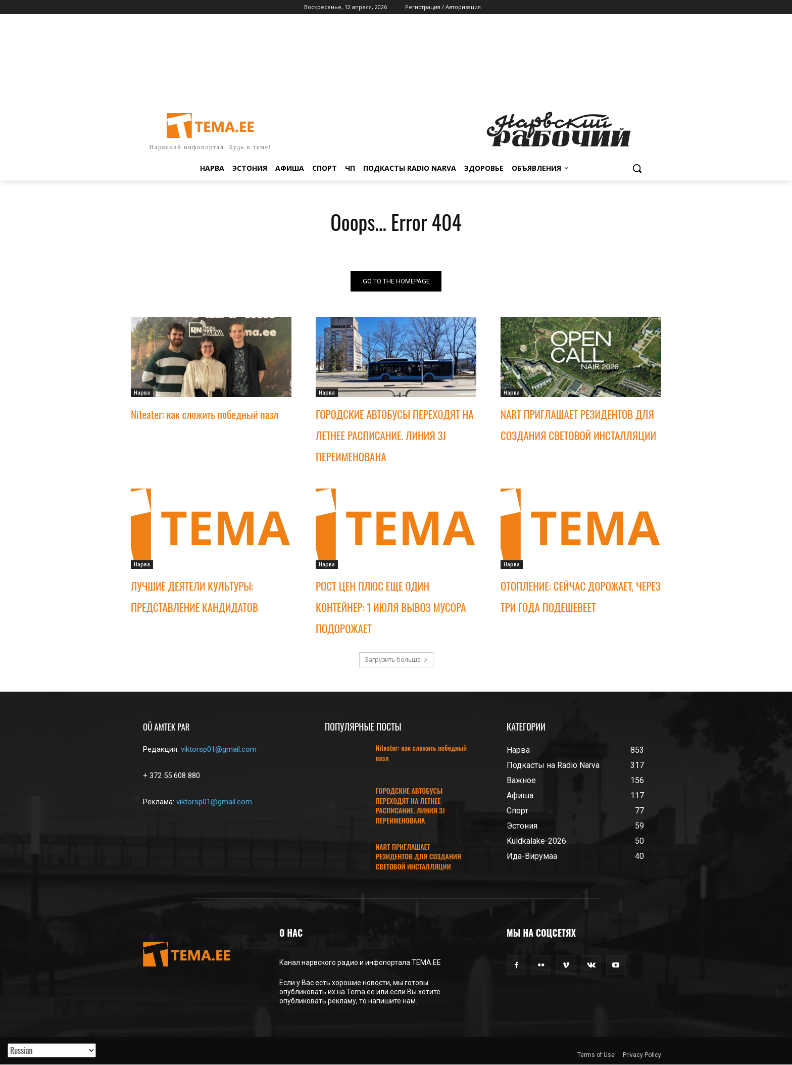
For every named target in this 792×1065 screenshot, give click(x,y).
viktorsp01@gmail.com (219, 749)
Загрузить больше (396, 659)
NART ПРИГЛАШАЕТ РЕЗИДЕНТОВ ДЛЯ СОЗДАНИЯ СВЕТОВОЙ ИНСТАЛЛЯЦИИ (419, 856)
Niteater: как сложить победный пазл (204, 414)
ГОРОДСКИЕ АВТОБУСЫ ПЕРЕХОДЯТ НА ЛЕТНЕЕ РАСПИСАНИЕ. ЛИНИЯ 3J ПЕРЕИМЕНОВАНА (395, 435)
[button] (637, 168)
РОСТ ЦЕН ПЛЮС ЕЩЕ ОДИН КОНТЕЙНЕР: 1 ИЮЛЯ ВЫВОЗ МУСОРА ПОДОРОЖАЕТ (391, 607)
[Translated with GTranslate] (52, 1050)
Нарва (142, 392)
